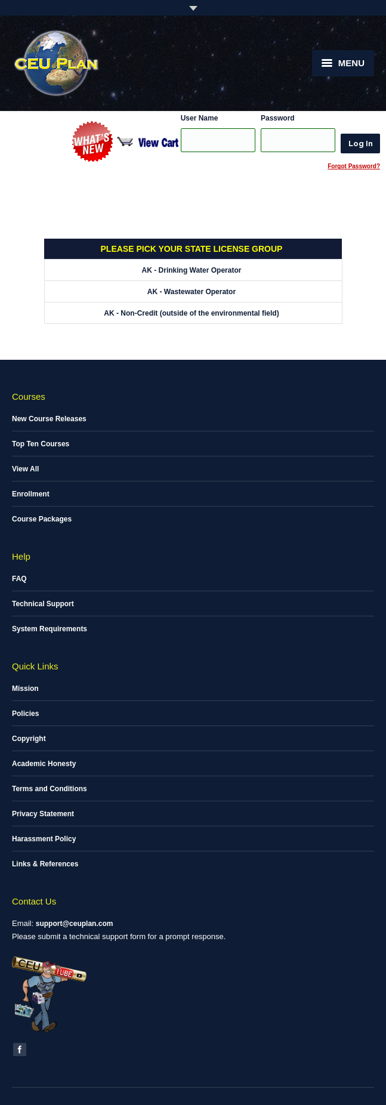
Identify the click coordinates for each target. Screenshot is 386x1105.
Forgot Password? (354, 166)
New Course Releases (49, 419)
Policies (25, 713)
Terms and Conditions (49, 789)
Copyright (29, 738)
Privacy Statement (43, 814)
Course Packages (42, 519)
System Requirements (49, 629)
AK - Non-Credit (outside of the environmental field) (191, 313)
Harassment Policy (44, 839)
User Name (199, 118)
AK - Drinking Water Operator (192, 270)
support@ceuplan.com (74, 923)
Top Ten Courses (40, 444)
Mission (25, 688)
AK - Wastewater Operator (191, 292)
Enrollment (31, 494)
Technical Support (43, 604)
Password (278, 118)
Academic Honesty (44, 764)
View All (25, 469)
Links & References (45, 864)
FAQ (19, 579)
